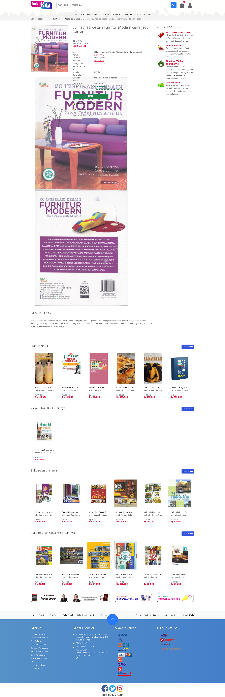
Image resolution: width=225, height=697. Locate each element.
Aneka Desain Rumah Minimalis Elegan (78, 574)
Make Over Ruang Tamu (99, 512)
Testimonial (178, 75)
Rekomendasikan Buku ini (85, 109)
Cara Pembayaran (38, 644)
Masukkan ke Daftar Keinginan (87, 104)
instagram (120, 688)
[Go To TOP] (112, 619)
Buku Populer (68, 615)
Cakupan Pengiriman (40, 648)
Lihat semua (188, 346)
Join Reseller (175, 615)
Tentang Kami (142, 615)
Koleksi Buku (188, 615)
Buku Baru (43, 615)
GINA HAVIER (99, 55)
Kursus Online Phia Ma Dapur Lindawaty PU (134, 387)
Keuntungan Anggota (40, 637)
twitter (112, 688)
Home (33, 615)
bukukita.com (118, 695)
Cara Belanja (36, 641)
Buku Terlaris (55, 615)
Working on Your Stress (99, 387)
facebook (104, 688)
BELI (91, 96)
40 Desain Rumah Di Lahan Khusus (157, 512)
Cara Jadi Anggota (38, 634)
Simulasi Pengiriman (39, 651)
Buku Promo (101, 615)
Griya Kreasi (99, 60)
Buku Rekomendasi (85, 615)
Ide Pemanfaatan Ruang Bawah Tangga (160, 574)
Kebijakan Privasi (38, 665)
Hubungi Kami (36, 668)
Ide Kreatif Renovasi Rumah (46, 512)
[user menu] (190, 5)
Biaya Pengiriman (38, 655)
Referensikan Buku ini (83, 115)
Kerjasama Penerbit (158, 615)
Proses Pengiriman (39, 658)
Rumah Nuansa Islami (70, 512)
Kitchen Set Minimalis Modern (48, 450)
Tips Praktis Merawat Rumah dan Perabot (188, 574)
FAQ (32, 662)
